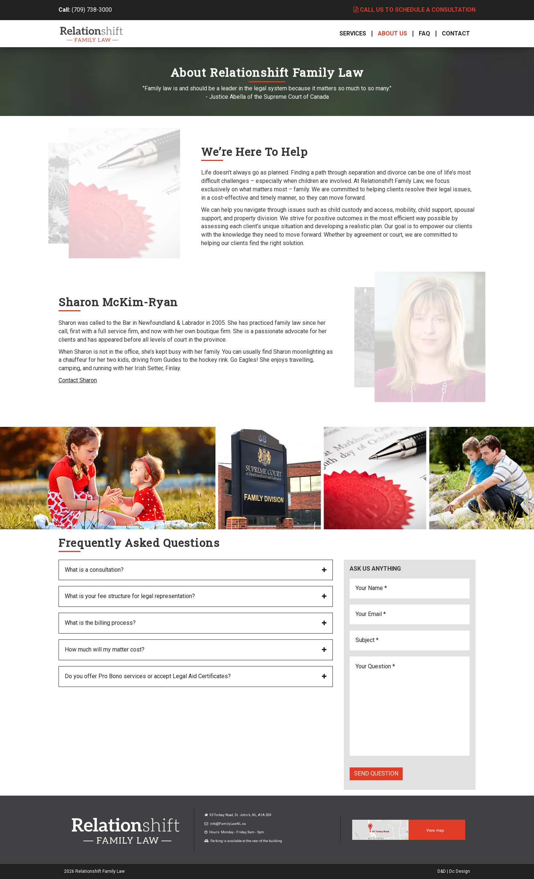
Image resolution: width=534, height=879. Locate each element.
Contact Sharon (78, 380)
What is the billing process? (100, 622)
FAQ (424, 34)
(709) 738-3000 (92, 9)
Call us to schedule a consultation (414, 9)
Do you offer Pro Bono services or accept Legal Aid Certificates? (148, 676)
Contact (456, 34)
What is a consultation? (94, 569)
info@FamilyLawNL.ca (228, 824)
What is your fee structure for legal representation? (130, 596)
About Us (392, 34)
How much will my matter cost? (104, 649)
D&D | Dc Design (453, 871)
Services (352, 34)
